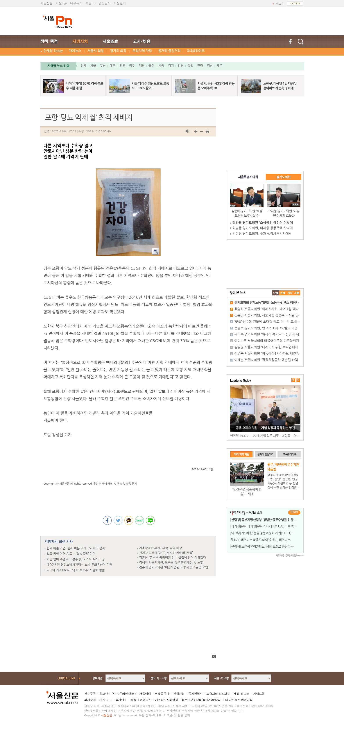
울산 (151, 65)
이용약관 (145, 700)
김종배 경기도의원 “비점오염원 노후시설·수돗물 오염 (173, 567)
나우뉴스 (76, 3)
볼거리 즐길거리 (169, 50)
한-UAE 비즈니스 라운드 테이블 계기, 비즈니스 (260, 539)
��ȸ (296, 292)
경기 (171, 65)
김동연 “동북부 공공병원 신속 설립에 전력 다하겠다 (172, 557)
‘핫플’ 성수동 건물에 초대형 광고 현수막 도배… (267, 321)
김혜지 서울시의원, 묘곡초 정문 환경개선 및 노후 (171, 562)
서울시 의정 (95, 50)
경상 (210, 65)
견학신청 (179, 693)
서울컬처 (120, 3)
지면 (115, 693)
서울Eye (61, 3)
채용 (133, 700)
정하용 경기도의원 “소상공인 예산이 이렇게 (262, 222)
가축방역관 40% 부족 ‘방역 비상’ (161, 548)
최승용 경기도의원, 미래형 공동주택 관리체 (262, 228)
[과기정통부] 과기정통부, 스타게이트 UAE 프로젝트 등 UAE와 (270, 526)
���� (275, 292)
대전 (142, 65)
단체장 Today (53, 50)
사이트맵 (259, 693)
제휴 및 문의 (241, 693)
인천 (122, 65)
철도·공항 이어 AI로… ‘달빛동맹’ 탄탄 (71, 553)
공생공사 (104, 3)
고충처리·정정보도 (218, 693)
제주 (219, 65)
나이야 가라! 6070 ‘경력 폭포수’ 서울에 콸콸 (76, 570)
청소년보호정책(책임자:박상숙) (201, 700)
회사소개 (90, 700)
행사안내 (121, 700)
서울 (93, 65)
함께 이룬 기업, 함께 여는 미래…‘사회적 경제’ (76, 548)
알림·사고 (105, 700)
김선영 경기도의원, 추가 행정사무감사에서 (262, 233)
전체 (83, 65)
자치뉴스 (75, 50)
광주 (132, 65)
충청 (190, 65)
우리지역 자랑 (142, 50)
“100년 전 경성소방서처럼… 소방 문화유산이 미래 (79, 564)
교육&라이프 (196, 50)
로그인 (280, 3)
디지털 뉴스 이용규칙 (238, 700)
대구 (112, 65)
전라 (200, 65)
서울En (90, 3)
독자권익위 (195, 693)
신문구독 (90, 693)
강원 (180, 65)
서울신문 (46, 3)
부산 (103, 65)
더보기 (294, 512)
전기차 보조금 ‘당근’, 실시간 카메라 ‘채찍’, (166, 552)
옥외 (132, 693)
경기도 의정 (118, 50)
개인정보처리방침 (166, 700)
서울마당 (145, 693)
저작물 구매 (162, 693)
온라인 (123, 693)
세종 (161, 65)
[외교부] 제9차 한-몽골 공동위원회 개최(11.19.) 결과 (264, 533)
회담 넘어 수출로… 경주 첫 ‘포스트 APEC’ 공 (76, 559)
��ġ (282, 292)
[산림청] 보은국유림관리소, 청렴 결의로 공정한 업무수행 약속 (269, 546)
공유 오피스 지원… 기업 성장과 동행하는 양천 (265, 428)
